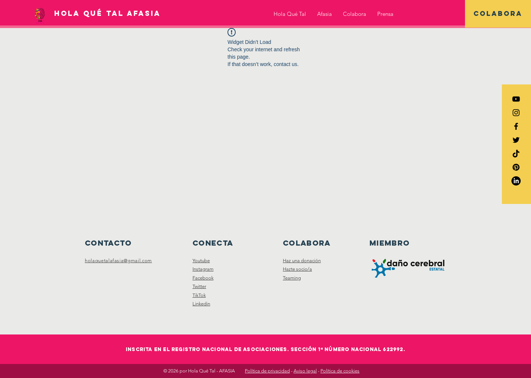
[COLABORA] (498, 14)
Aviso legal (305, 371)
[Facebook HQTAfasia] (516, 126)
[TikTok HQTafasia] (516, 153)
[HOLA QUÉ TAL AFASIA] (107, 13)
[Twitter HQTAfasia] (516, 140)
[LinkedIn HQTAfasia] (516, 180)
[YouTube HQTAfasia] (516, 99)
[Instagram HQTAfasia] (516, 112)
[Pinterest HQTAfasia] (516, 167)
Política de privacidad (267, 371)
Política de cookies (340, 371)
